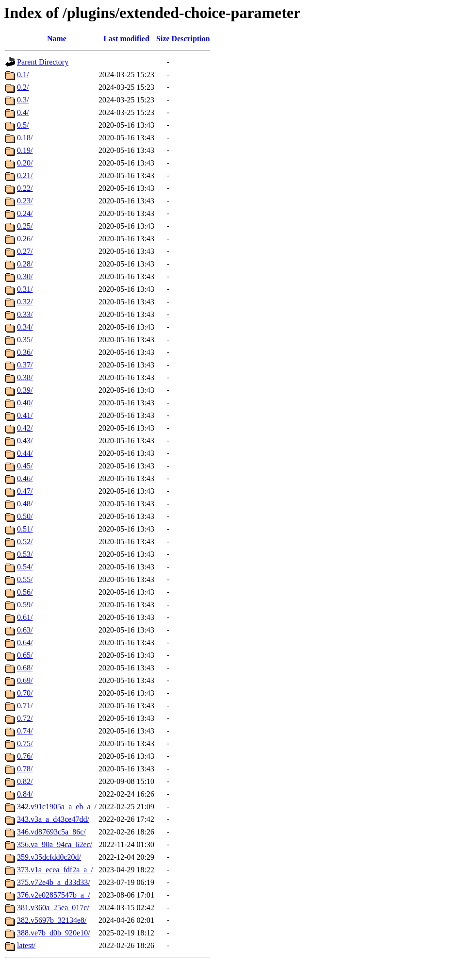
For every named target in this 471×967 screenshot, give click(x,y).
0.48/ (24, 504)
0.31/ (24, 289)
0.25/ (24, 226)
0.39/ (24, 390)
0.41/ (24, 415)
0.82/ (24, 781)
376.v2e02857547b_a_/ (53, 895)
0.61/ (24, 617)
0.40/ (24, 403)
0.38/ (24, 377)
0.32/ (24, 302)
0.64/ (24, 642)
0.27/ (24, 251)
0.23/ (24, 201)
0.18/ (24, 137)
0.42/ (24, 428)
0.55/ (24, 579)
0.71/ (24, 705)
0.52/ (24, 541)
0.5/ (23, 125)
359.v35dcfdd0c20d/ (49, 857)
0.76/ (24, 756)
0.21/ (24, 175)
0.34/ (24, 327)
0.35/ (24, 339)
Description (191, 38)
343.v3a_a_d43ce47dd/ (53, 819)
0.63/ (24, 630)
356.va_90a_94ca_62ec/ (54, 844)
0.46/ (24, 478)
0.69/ (24, 680)
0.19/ (24, 150)
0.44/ (24, 453)
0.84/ (24, 794)
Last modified (126, 38)
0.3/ (23, 100)
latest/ (26, 945)
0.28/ (24, 264)
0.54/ (24, 567)
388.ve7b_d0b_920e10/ (53, 933)
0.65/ (24, 655)
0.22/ (24, 188)
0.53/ (24, 554)
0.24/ (24, 213)
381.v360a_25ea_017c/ (53, 907)
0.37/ (24, 365)
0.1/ (23, 74)
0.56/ (24, 592)
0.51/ (24, 529)
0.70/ (24, 693)
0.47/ (24, 491)
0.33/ (24, 314)
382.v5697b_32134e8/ (52, 920)
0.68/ (24, 668)
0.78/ (24, 769)
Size (163, 38)
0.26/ (24, 238)
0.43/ (24, 440)
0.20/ (24, 163)
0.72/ (24, 718)
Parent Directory (42, 62)
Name (56, 38)
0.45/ (24, 466)
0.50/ (24, 516)
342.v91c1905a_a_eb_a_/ (57, 806)
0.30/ (24, 276)
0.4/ (23, 112)
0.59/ (24, 604)
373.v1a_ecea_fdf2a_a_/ (55, 870)
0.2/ (23, 87)
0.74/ (24, 731)
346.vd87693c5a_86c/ (51, 832)
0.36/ (24, 352)
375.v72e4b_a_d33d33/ (53, 882)
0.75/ (24, 743)
